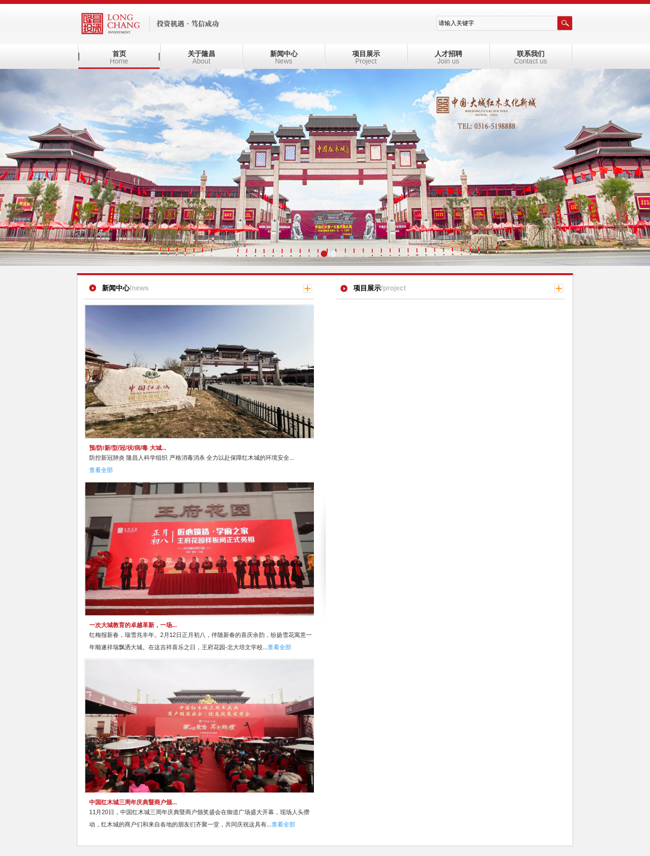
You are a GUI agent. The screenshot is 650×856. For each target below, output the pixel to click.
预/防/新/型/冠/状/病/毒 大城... (128, 447)
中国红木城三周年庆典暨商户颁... (133, 802)
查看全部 (101, 470)
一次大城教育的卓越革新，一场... (133, 625)
